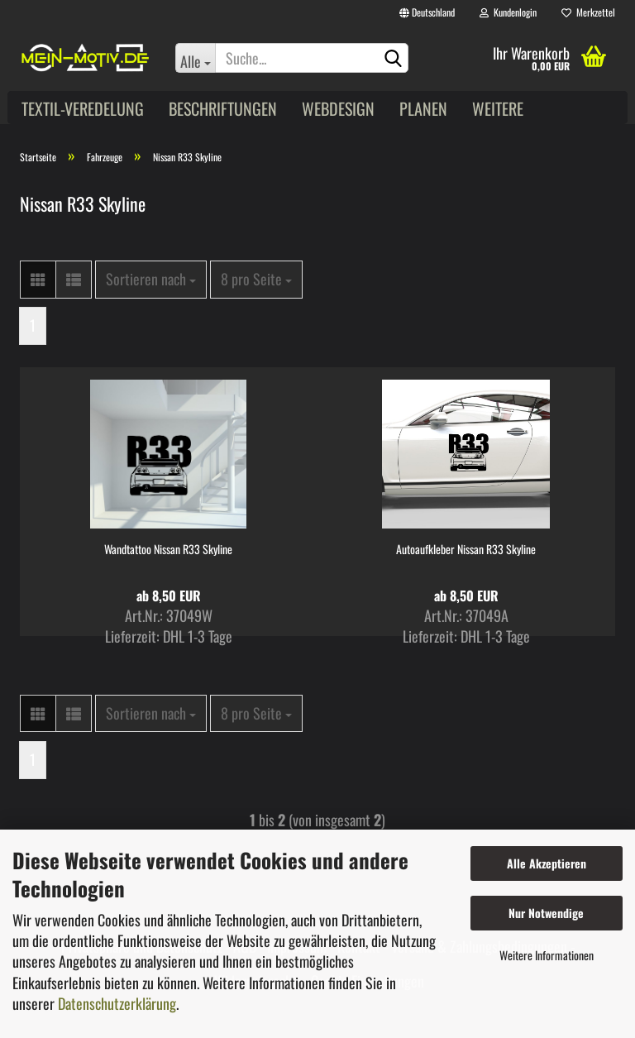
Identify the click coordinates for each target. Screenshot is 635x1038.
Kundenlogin (508, 12)
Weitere (497, 108)
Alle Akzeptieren (546, 863)
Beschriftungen (223, 108)
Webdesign (338, 108)
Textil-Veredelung (82, 108)
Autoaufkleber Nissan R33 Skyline (466, 549)
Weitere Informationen (546, 955)
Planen (423, 108)
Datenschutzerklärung (117, 1003)
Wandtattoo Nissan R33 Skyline (168, 549)
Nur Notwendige (546, 912)
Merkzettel (588, 12)
